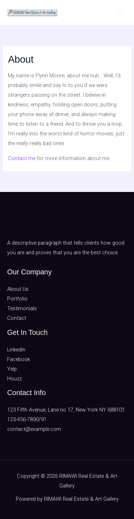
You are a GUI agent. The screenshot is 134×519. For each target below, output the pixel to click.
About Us (18, 289)
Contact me (21, 158)
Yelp (12, 369)
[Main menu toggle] (119, 12)
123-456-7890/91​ (26, 419)
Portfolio (17, 298)
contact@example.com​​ (34, 429)
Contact (16, 318)
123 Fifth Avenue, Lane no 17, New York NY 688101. (66, 410)
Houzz (14, 378)
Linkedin (16, 349)
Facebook (18, 359)
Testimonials (22, 308)
